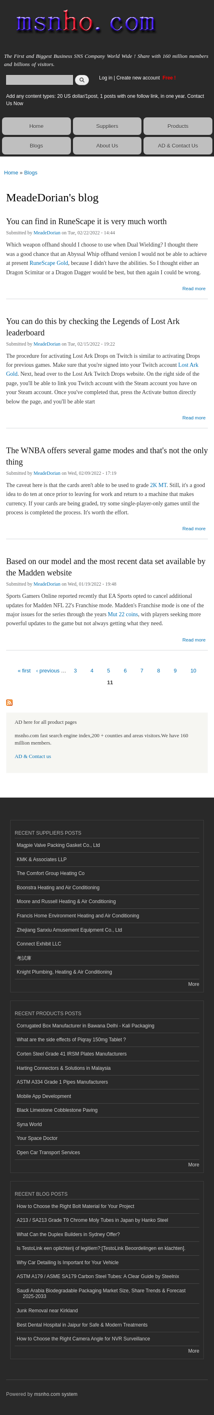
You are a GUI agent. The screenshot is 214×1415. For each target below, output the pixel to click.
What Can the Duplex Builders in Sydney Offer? (68, 1234)
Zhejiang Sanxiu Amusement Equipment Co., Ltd (69, 930)
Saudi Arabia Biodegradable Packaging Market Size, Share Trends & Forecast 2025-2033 (101, 1293)
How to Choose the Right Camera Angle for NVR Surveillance (83, 1339)
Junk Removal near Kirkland (47, 1311)
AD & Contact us (33, 756)
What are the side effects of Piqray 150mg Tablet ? (71, 1040)
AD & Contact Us (178, 146)
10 (193, 671)
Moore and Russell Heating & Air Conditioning (66, 901)
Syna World (29, 1124)
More (193, 984)
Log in (106, 78)
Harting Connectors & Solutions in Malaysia (63, 1068)
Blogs (36, 146)
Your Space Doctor (37, 1138)
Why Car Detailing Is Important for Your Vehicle (68, 1262)
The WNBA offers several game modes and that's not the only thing (107, 456)
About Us (107, 146)
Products (178, 126)
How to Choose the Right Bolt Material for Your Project (75, 1206)
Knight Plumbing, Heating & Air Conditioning (64, 972)
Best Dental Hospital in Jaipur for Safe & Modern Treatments (82, 1325)
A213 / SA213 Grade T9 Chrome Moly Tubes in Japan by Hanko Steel (92, 1220)
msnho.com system (55, 1394)
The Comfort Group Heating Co (51, 873)
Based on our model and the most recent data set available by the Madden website (105, 567)
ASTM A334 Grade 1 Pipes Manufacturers (62, 1082)
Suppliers (107, 126)
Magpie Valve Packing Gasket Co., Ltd (58, 845)
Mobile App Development (44, 1096)
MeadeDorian (46, 233)
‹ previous (48, 671)
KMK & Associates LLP (42, 859)
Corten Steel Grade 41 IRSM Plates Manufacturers (72, 1054)
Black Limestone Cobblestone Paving (57, 1110)
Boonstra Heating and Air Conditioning (58, 887)
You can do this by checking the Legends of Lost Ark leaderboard (93, 327)
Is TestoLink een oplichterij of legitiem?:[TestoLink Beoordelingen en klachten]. (101, 1248)
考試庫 (24, 958)
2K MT (158, 485)
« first (24, 671)
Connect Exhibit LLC (39, 944)
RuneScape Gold (49, 263)
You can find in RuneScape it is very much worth (86, 221)
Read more (193, 287)
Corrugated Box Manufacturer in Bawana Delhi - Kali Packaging (85, 1026)
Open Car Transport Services (48, 1152)
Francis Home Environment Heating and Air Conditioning (78, 916)
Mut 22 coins (123, 614)
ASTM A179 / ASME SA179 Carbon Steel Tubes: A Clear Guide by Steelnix (98, 1276)
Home (36, 126)
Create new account (138, 78)
